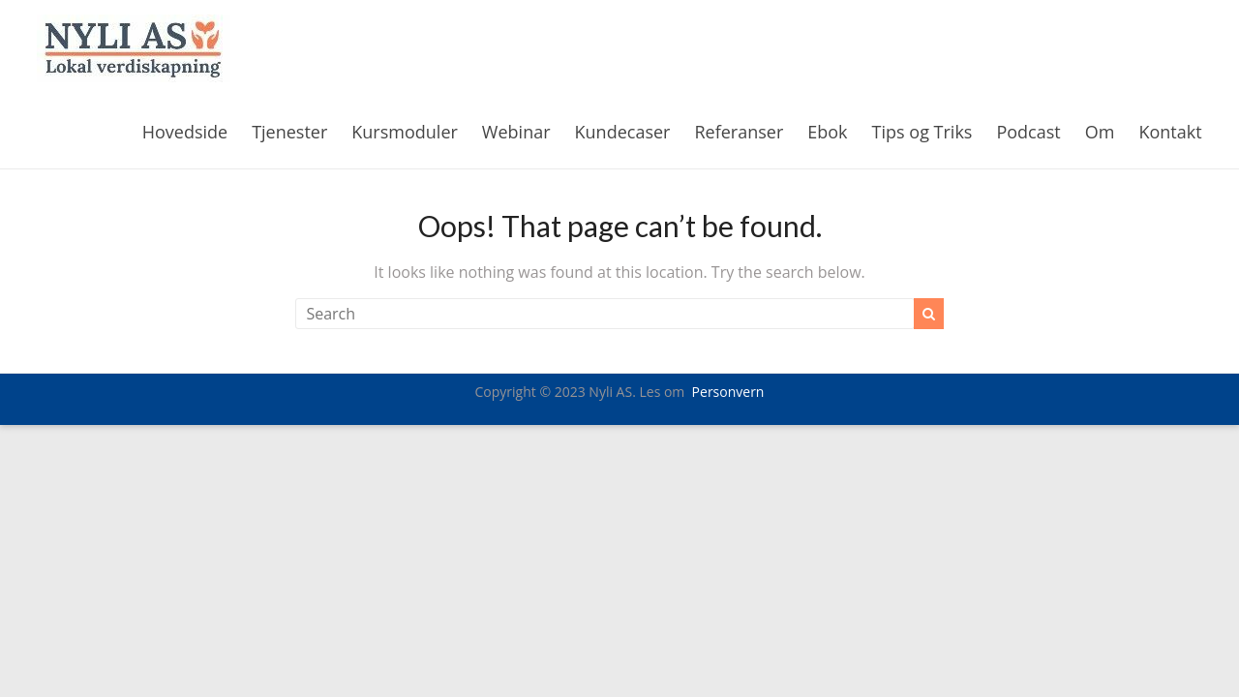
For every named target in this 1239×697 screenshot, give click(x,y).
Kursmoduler (404, 131)
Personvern (728, 391)
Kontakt (1169, 131)
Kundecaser (623, 131)
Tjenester (289, 131)
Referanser (738, 131)
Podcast (1028, 131)
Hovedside (184, 131)
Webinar (516, 131)
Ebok (827, 131)
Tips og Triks (922, 131)
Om (1100, 131)
